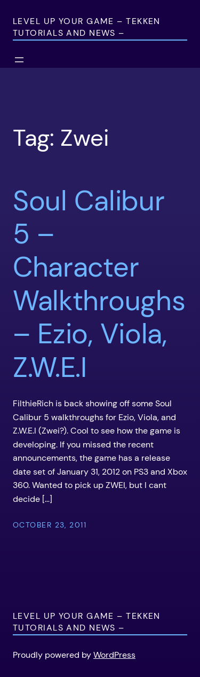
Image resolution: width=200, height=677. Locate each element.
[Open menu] (19, 59)
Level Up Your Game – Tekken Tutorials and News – (87, 26)
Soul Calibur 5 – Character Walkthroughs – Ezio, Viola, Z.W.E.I (99, 284)
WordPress (114, 654)
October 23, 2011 (49, 525)
